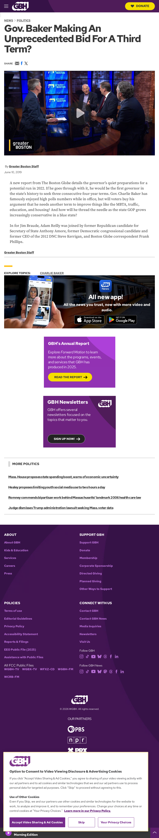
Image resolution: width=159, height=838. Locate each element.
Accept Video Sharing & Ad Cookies (37, 822)
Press (8, 574)
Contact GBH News (93, 619)
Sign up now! (64, 439)
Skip (81, 822)
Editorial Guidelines (18, 619)
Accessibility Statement (21, 634)
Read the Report (68, 377)
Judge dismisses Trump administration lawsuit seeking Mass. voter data (60, 508)
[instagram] (82, 656)
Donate (140, 6)
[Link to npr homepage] (77, 740)
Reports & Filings (16, 642)
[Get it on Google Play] (122, 319)
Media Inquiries (90, 626)
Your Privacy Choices (116, 822)
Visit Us (85, 642)
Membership (88, 558)
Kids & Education (16, 550)
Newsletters (88, 634)
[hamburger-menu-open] (8, 6)
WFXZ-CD (47, 669)
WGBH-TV (11, 669)
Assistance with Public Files (23, 657)
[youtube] (93, 656)
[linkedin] (116, 656)
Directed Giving (91, 574)
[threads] (105, 656)
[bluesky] (99, 656)
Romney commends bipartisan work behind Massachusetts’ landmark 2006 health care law (74, 498)
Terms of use (13, 611)
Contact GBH (89, 611)
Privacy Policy (14, 626)
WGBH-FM (65, 669)
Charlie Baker (52, 273)
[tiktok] (87, 656)
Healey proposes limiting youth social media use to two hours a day (56, 487)
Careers (9, 566)
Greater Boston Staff (24, 166)
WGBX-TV (29, 669)
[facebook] (111, 656)
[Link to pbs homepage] (76, 729)
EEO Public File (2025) (20, 650)
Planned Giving (90, 581)
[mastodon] (105, 671)
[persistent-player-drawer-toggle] (154, 833)
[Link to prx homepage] (77, 750)
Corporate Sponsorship (96, 566)
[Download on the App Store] (88, 319)
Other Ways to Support (96, 589)
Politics (23, 20)
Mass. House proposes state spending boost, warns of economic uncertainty (63, 477)
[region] (75, 791)
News (8, 20)
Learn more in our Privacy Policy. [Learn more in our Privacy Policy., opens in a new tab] (87, 811)
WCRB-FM (11, 677)
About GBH (12, 543)
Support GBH (89, 543)
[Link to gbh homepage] (20, 6)
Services (10, 558)
